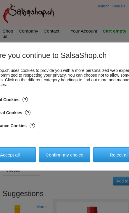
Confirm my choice (64, 154)
